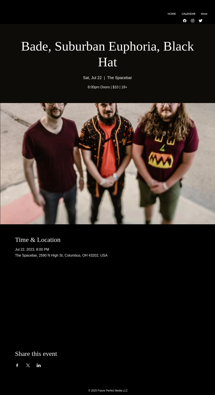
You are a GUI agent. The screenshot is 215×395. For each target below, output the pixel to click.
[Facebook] (185, 20)
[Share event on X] (28, 365)
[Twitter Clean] (200, 20)
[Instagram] (192, 20)
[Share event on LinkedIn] (39, 365)
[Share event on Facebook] (17, 365)
